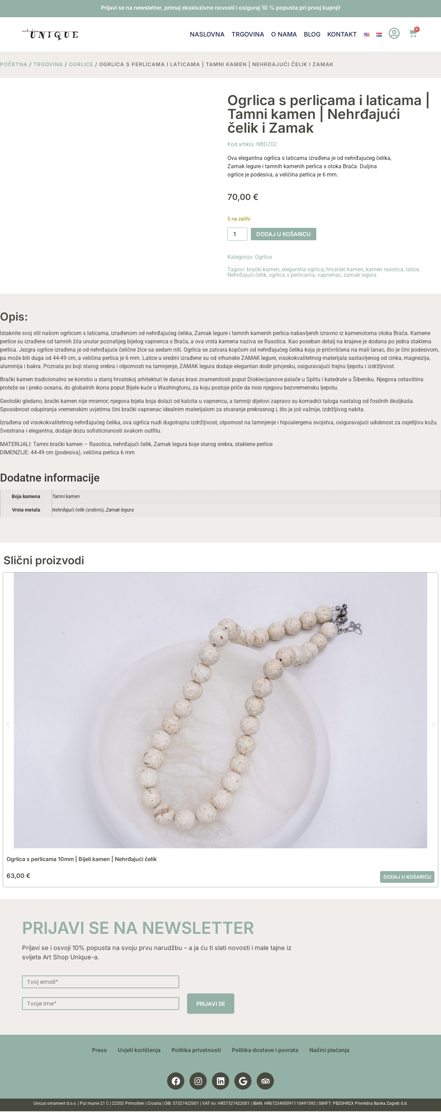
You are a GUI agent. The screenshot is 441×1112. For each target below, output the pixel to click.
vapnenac (329, 275)
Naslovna (207, 34)
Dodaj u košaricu (283, 234)
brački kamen (263, 269)
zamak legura (360, 275)
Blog (312, 34)
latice (412, 269)
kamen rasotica (384, 269)
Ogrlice (81, 64)
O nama (284, 34)
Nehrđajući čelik (246, 275)
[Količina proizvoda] (237, 234)
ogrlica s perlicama (292, 275)
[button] (7, 724)
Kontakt (342, 34)
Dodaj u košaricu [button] (407, 877)
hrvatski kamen (344, 269)
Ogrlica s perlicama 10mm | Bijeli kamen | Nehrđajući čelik (82, 859)
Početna (14, 64)
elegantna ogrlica (303, 269)
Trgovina (248, 34)
